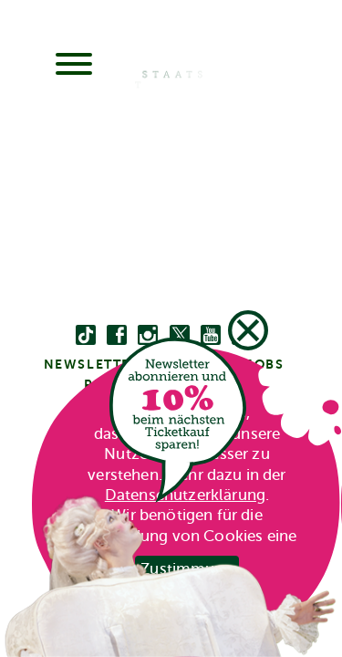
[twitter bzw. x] (180, 335)
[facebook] (117, 335)
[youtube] (211, 335)
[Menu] (74, 66)
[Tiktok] (86, 335)
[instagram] (148, 335)
